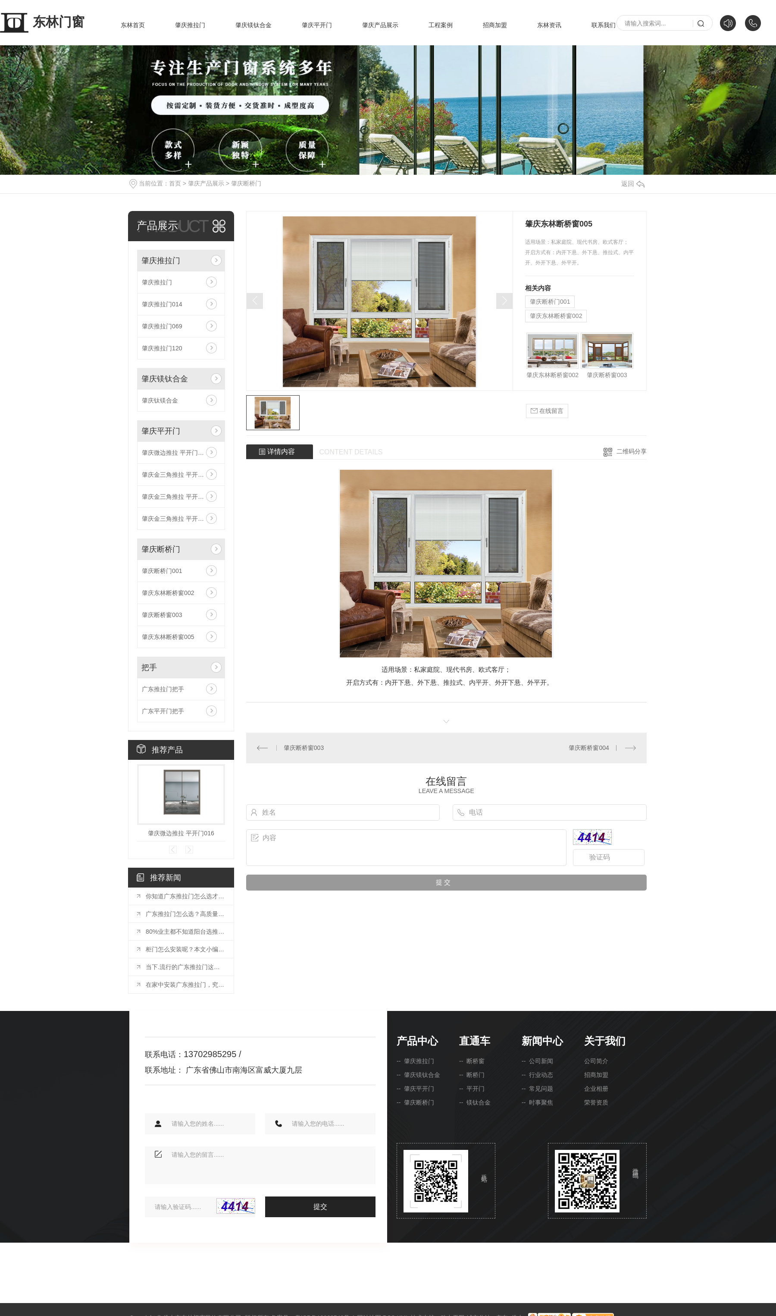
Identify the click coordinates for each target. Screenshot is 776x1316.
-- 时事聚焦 (537, 1102)
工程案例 (441, 25)
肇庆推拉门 (190, 25)
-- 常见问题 (537, 1088)
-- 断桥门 (472, 1074)
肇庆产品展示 (380, 25)
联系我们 (603, 25)
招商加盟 (495, 25)
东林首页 (133, 25)
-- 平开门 (472, 1088)
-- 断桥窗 (472, 1061)
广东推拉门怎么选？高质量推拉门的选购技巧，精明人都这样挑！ (185, 913)
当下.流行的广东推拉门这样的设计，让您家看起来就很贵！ (185, 966)
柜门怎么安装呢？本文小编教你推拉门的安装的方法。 (185, 949)
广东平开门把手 (163, 711)
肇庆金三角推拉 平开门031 (178, 496)
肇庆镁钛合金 (253, 25)
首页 (175, 183)
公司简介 (596, 1061)
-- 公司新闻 (537, 1061)
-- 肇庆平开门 (415, 1088)
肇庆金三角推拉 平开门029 (178, 474)
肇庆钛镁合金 (160, 400)
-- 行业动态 (537, 1074)
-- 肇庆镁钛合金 (418, 1074)
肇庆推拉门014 (162, 304)
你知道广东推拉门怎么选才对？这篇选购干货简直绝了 (185, 896)
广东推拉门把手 (163, 689)
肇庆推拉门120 (162, 348)
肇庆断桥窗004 (589, 747)
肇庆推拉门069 (162, 326)
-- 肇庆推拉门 (415, 1061)
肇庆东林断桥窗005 (168, 636)
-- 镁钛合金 (475, 1102)
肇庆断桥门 (246, 183)
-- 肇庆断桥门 (415, 1102)
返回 (633, 183)
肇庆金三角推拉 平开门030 (178, 518)
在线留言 (547, 411)
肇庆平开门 (317, 25)
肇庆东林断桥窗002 (168, 592)
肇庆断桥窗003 (162, 614)
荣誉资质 (596, 1102)
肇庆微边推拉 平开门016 (175, 452)
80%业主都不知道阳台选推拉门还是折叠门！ (185, 931)
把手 (149, 667)
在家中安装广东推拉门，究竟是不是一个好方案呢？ (185, 984)
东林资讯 (549, 25)
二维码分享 (631, 451)
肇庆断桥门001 (162, 570)
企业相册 (596, 1088)
